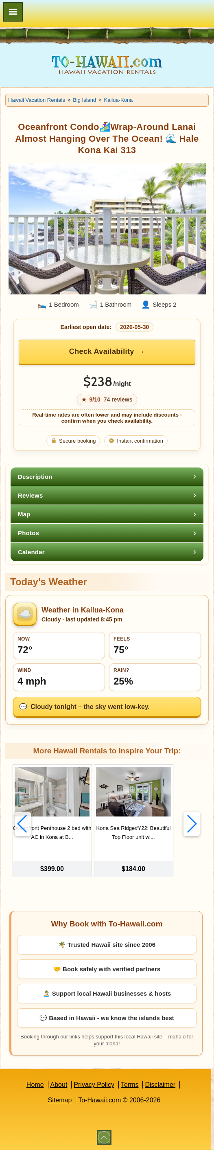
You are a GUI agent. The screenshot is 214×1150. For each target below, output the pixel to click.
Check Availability (101, 351)
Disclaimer (160, 1084)
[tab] (107, 476)
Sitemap (60, 1099)
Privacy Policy (94, 1084)
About (59, 1084)
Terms (130, 1084)
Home (35, 1084)
